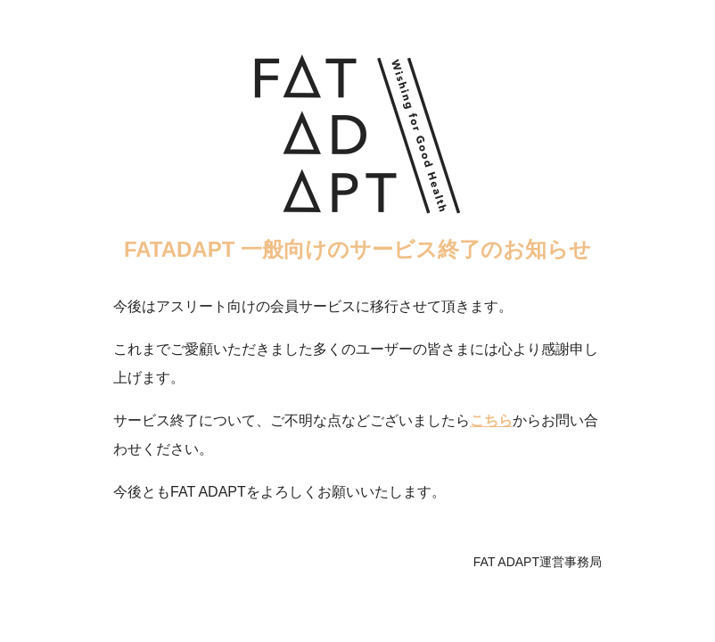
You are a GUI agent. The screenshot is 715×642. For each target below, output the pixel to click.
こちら (491, 420)
